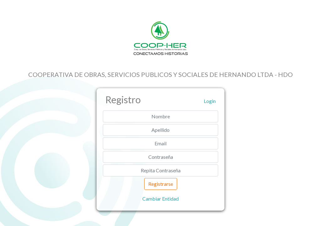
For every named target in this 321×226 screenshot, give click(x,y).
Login (210, 101)
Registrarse (160, 184)
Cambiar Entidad (160, 199)
